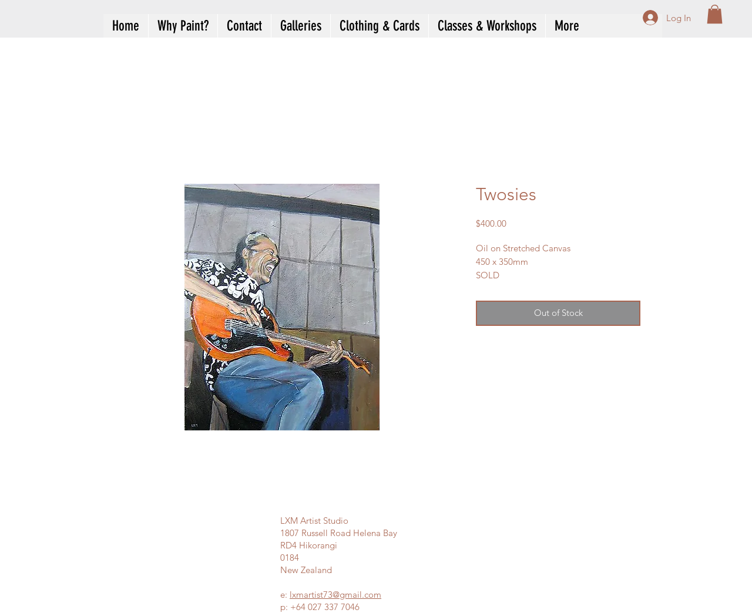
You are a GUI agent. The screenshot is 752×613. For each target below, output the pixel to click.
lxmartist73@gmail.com (335, 594)
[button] (715, 14)
